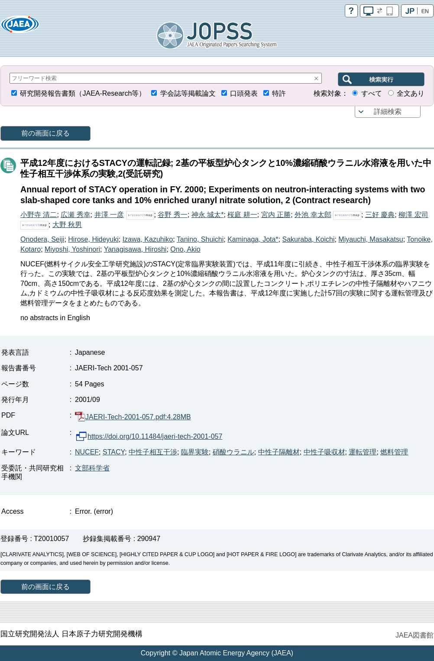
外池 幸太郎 (313, 214)
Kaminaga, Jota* (252, 239)
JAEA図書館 (414, 635)
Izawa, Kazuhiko (148, 239)
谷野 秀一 (172, 214)
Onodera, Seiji (42, 239)
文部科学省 (92, 468)
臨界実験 (195, 452)
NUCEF (87, 452)
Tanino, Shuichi (200, 239)
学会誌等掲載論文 (188, 93)
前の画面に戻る (45, 133)
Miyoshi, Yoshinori (72, 249)
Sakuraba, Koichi (308, 239)
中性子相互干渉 (153, 452)
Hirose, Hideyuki (93, 239)
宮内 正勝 (276, 214)
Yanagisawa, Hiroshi (135, 249)
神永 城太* (207, 214)
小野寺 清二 (38, 214)
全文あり (410, 93)
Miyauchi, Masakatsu (370, 239)
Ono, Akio (185, 249)
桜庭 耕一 (242, 214)
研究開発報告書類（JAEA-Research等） (83, 93)
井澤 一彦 (109, 214)
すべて (371, 93)
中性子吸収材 (324, 452)
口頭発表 (244, 93)
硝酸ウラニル (233, 452)
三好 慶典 (380, 214)
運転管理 (362, 452)
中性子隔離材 (279, 452)
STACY (114, 452)
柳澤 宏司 (413, 214)
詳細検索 (388, 111)
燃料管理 (394, 452)
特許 (279, 93)
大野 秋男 (67, 224)
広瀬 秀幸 (75, 214)
